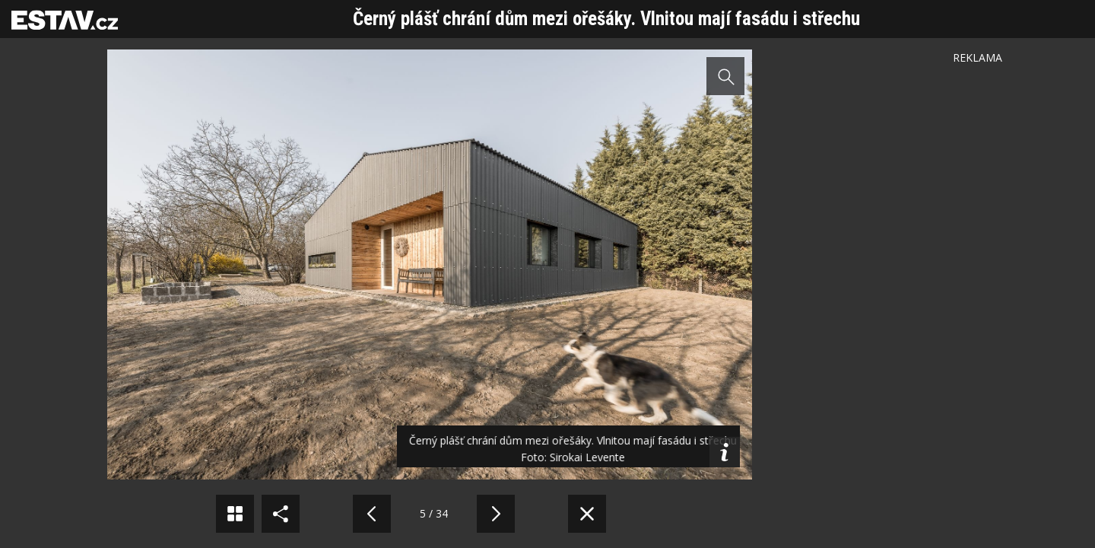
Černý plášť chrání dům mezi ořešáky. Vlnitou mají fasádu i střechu (606, 19)
